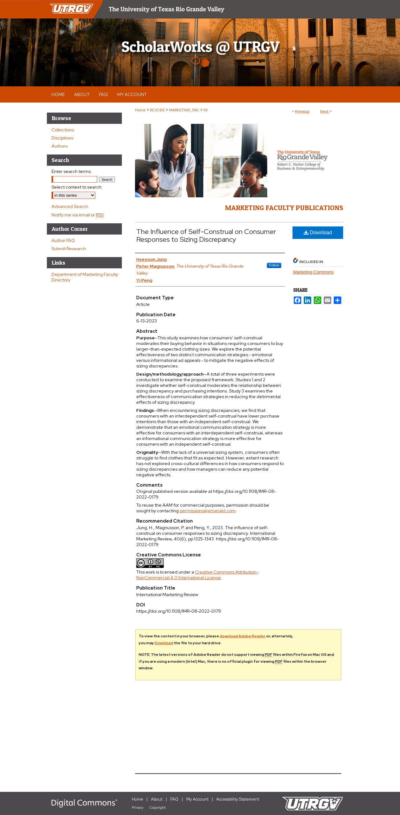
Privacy (137, 807)
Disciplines (62, 138)
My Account (197, 799)
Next (324, 111)
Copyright (157, 807)
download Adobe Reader (243, 636)
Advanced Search (70, 206)
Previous (302, 111)
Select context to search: (77, 187)
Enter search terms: (72, 171)
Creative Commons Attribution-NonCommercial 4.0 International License (197, 574)
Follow (274, 265)
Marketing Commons (313, 272)
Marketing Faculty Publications (284, 208)
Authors (60, 146)
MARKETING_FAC (184, 110)
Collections (63, 130)
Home (140, 110)
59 (205, 110)
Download (318, 232)
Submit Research (69, 248)
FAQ (174, 799)
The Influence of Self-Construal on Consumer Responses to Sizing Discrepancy (206, 235)
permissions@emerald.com (208, 511)
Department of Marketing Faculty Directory (85, 277)
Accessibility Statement (237, 799)
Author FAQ (63, 240)
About (156, 799)
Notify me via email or (77, 215)
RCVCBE (157, 110)
